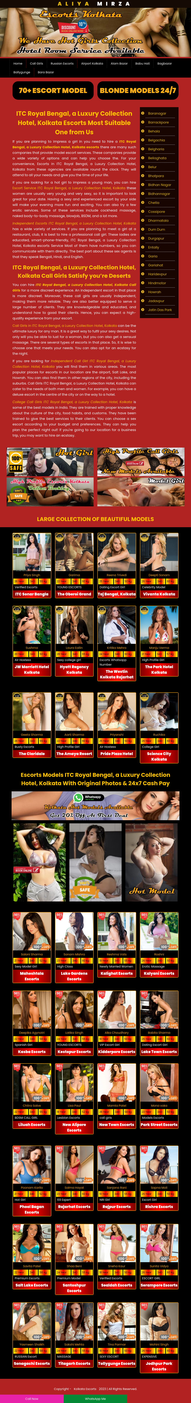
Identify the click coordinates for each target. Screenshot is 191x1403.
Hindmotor (157, 283)
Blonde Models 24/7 (138, 90)
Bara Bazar (46, 72)
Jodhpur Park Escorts (159, 1366)
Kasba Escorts (32, 1051)
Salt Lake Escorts (31, 1285)
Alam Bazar (119, 63)
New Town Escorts (116, 1124)
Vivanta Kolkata (159, 594)
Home (17, 63)
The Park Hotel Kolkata (159, 669)
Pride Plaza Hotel (117, 753)
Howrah (154, 292)
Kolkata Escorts (85, 1389)
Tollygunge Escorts (116, 1363)
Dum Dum (156, 229)
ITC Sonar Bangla (31, 594)
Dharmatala (158, 220)
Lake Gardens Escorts (74, 976)
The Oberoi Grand (74, 594)
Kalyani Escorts (159, 973)
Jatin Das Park (160, 309)
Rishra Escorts (159, 1206)
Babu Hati (142, 63)
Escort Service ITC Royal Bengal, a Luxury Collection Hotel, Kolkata (68, 188)
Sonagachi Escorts (32, 1363)
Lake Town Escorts (159, 1051)
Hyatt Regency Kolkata (74, 669)
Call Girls (36, 63)
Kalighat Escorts (117, 973)
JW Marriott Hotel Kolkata (32, 669)
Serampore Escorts (159, 1285)
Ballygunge (21, 72)
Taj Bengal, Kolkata (117, 594)
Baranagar (157, 113)
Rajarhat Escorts (74, 1206)
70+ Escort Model (53, 90)
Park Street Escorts (159, 1124)
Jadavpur (156, 301)
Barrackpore (158, 122)
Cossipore (156, 211)
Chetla (153, 202)
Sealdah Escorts (116, 1285)
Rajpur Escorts (117, 1206)
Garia (152, 256)
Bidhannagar (159, 193)
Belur (152, 167)
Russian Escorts (62, 63)
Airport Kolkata (92, 63)
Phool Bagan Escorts (32, 1209)
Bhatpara (156, 176)
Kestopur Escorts (74, 1051)
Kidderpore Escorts (116, 1051)
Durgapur (156, 238)
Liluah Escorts (31, 1124)
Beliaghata (157, 158)
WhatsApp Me (95, 1399)
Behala (154, 131)
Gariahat (155, 265)
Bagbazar (164, 63)
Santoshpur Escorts (74, 1288)
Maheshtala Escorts (32, 976)
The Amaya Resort (74, 753)
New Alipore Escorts (74, 1127)
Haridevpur (157, 274)
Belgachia (156, 140)
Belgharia (156, 149)
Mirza (95, 3)
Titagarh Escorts (74, 1363)
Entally (153, 247)
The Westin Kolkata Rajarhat (117, 674)
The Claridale (32, 753)
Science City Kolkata (159, 756)
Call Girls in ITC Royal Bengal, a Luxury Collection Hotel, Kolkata (64, 325)
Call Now (31, 1399)
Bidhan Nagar (159, 184)
